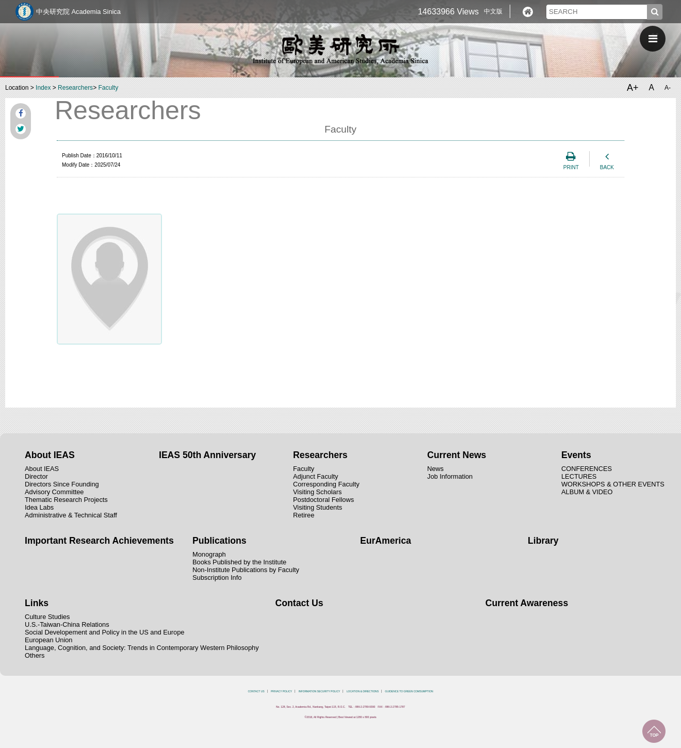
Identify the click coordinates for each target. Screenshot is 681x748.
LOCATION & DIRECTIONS (363, 691)
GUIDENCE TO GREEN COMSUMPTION (409, 691)
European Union (49, 640)
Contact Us (299, 603)
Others (34, 655)
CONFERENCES (586, 469)
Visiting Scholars (317, 492)
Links (36, 603)
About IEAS (50, 455)
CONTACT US (256, 691)
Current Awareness (526, 603)
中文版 (493, 11)
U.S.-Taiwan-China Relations (67, 624)
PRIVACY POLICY (281, 691)
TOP (654, 731)
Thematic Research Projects (66, 499)
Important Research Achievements (99, 540)
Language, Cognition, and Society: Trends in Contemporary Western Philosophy (142, 648)
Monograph (209, 554)
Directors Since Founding (62, 484)
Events (576, 455)
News (435, 469)
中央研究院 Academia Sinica (78, 11)
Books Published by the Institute (239, 562)
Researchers (75, 87)
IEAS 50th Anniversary (207, 455)
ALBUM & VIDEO (587, 492)
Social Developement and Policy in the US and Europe (104, 632)
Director (36, 476)
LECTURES (578, 476)
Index (43, 87)
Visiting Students (317, 507)
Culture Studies (47, 617)
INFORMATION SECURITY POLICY (319, 691)
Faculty (108, 87)
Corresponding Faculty (326, 484)
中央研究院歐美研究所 (340, 49)
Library (543, 540)
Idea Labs (39, 507)
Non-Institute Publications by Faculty (245, 570)
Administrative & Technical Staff (71, 515)
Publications (219, 540)
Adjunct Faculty (315, 476)
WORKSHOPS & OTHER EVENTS (612, 484)
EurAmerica (385, 540)
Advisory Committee (54, 492)
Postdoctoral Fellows (323, 499)
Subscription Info (216, 577)
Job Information (450, 476)
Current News (456, 455)
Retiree (303, 515)
